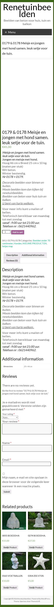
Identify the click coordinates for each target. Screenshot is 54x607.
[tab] (12, 255)
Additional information (33, 255)
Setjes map (7, 246)
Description (12, 255)
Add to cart (18, 232)
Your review (10, 421)
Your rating (8, 414)
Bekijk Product (10, 547)
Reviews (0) (12, 260)
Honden (18, 243)
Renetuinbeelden (27, 10)
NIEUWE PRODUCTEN (34, 243)
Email (6, 459)
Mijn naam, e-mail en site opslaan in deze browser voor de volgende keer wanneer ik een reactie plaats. (25, 482)
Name (7, 443)
